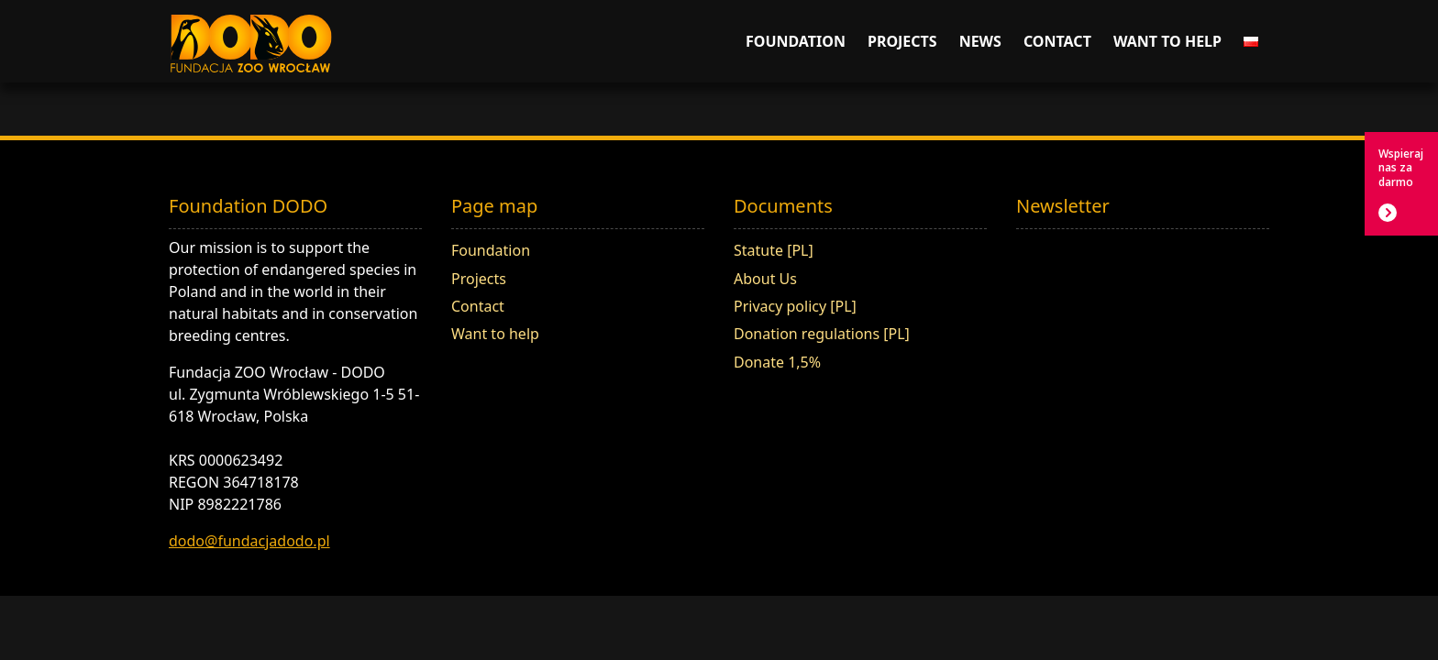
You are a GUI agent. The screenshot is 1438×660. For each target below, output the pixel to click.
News (980, 41)
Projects (902, 41)
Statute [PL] (773, 250)
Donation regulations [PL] (822, 334)
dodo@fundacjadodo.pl (249, 541)
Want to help (1167, 41)
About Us (765, 279)
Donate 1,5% (777, 362)
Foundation (796, 41)
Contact (1057, 41)
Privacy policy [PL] (795, 306)
